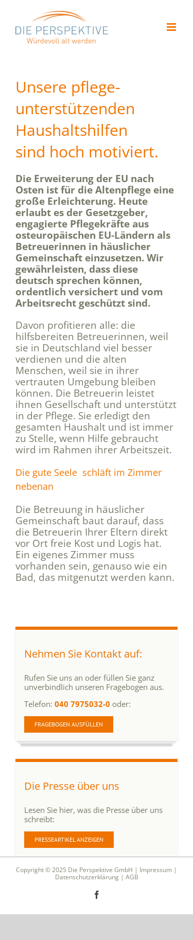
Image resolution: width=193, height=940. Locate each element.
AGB (132, 877)
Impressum (155, 869)
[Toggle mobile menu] (172, 27)
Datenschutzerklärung (87, 877)
